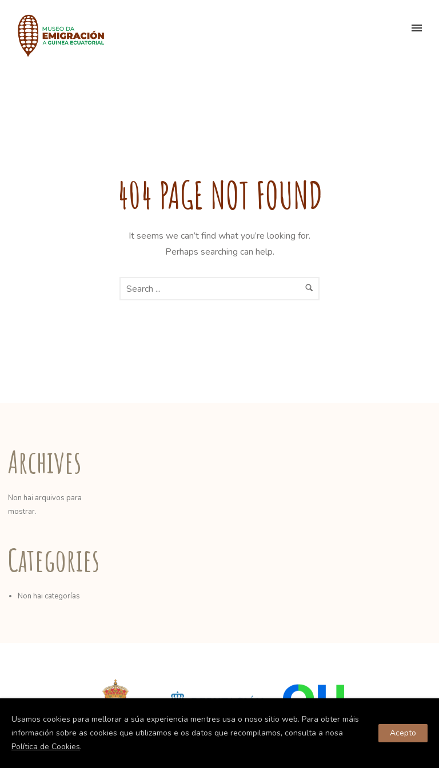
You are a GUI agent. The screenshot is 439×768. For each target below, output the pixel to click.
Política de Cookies (45, 746)
